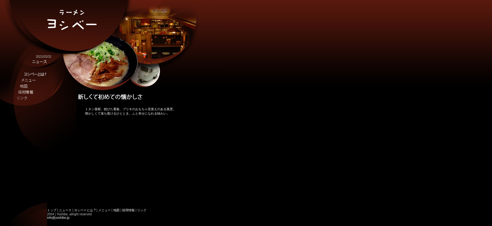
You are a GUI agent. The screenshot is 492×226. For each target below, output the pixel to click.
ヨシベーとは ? (84, 210)
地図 (116, 210)
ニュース (65, 210)
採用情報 (128, 210)
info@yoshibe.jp (58, 217)
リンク (142, 210)
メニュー (104, 210)
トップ (51, 210)
